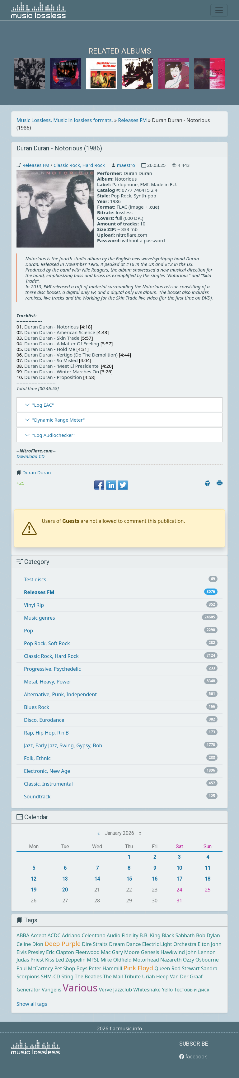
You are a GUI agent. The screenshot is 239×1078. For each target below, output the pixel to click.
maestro (126, 165)
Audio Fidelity (122, 935)
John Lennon (201, 952)
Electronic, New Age (47, 771)
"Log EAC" (43, 405)
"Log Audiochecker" (53, 435)
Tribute (132, 976)
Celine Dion (29, 944)
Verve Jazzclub (115, 989)
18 (207, 879)
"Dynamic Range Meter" (58, 420)
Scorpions (28, 976)
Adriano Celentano (83, 935)
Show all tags (31, 1003)
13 (65, 879)
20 (65, 890)
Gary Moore (126, 952)
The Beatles (88, 976)
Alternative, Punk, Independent (60, 694)
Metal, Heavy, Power (47, 681)
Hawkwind (173, 952)
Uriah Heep (155, 976)
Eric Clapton (60, 952)
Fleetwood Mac (92, 952)
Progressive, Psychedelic (52, 668)
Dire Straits (95, 944)
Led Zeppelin (71, 959)
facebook (193, 1057)
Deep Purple (63, 943)
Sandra (209, 968)
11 (207, 868)
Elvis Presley (30, 952)
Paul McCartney (34, 968)
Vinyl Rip (34, 605)
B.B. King (150, 935)
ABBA (22, 935)
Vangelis (51, 989)
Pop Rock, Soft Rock (47, 643)
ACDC (54, 935)
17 (179, 879)
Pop (28, 630)
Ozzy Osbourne (201, 959)
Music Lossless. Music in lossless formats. (64, 120)
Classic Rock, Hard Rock (79, 165)
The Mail (113, 976)
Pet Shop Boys (70, 968)
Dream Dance (125, 944)
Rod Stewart (185, 968)
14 (97, 879)
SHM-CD (50, 976)
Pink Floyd (138, 968)
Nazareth (171, 959)
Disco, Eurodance (44, 719)
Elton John (209, 944)
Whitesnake (147, 989)
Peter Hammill (105, 968)
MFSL (93, 959)
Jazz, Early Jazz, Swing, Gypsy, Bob (63, 745)
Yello (167, 989)
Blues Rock (36, 707)
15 (129, 879)
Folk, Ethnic (37, 758)
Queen (162, 968)
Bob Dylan (208, 935)
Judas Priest (30, 959)
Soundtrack (37, 796)
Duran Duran (36, 472)
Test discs (35, 579)
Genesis (150, 952)
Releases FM (132, 120)
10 (179, 868)
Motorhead (146, 959)
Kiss (49, 959)
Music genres (39, 617)
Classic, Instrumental (48, 783)
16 (154, 879)
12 (33, 879)
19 (33, 890)
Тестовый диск (191, 989)
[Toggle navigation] (219, 10)
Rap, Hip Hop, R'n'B (46, 732)
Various (80, 987)
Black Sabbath (178, 935)
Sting (67, 976)
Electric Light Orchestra (169, 944)
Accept (38, 935)
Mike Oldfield (116, 959)
